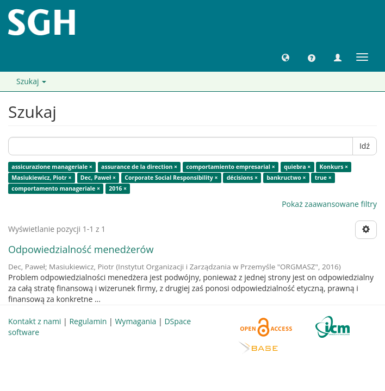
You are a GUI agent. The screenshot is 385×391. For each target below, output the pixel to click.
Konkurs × (334, 167)
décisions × (242, 177)
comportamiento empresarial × (230, 167)
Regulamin (88, 321)
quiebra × (297, 167)
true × (323, 177)
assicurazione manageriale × (51, 167)
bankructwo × (286, 177)
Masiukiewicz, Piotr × (41, 177)
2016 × (118, 188)
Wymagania (135, 321)
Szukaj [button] (31, 81)
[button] (285, 57)
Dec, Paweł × (98, 177)
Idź (364, 146)
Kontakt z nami (34, 321)
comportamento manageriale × (55, 188)
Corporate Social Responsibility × (171, 177)
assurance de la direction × (139, 167)
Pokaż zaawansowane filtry (329, 204)
